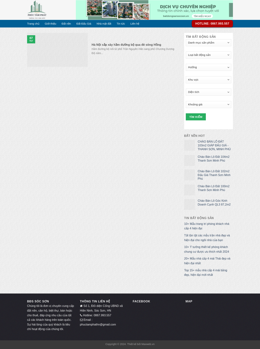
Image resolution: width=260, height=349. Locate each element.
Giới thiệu (50, 23)
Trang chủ (33, 23)
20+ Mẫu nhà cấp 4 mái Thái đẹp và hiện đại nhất (207, 261)
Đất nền (66, 23)
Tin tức (121, 23)
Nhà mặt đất (104, 23)
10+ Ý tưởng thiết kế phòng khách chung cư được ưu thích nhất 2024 (206, 249)
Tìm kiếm (195, 116)
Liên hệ (134, 23)
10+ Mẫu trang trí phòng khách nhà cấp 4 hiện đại (206, 226)
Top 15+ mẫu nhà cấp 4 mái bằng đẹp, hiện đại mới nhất (205, 273)
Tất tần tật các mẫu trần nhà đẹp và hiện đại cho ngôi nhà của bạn (207, 238)
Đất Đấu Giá (83, 23)
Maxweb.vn (148, 344)
